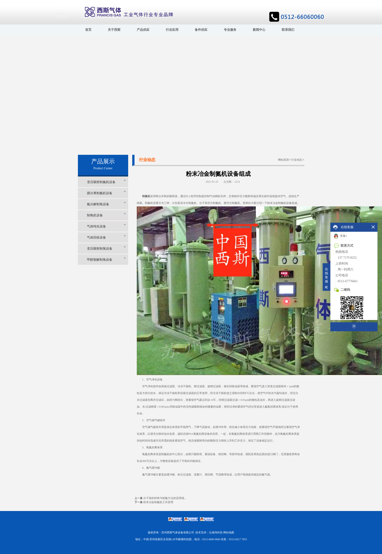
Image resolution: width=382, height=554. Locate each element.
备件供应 (201, 29)
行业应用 (172, 29)
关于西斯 (114, 29)
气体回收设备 (106, 237)
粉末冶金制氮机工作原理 (158, 502)
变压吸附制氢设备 (106, 248)
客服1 (340, 236)
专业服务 (230, 29)
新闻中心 (259, 29)
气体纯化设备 (106, 226)
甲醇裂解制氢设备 (106, 259)
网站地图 (228, 532)
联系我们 (288, 29)
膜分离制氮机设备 (106, 193)
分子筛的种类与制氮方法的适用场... (164, 498)
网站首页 (283, 159)
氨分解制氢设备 (106, 204)
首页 (88, 29)
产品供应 (143, 29)
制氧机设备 (106, 215)
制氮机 (146, 196)
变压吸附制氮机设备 (106, 182)
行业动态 (296, 159)
